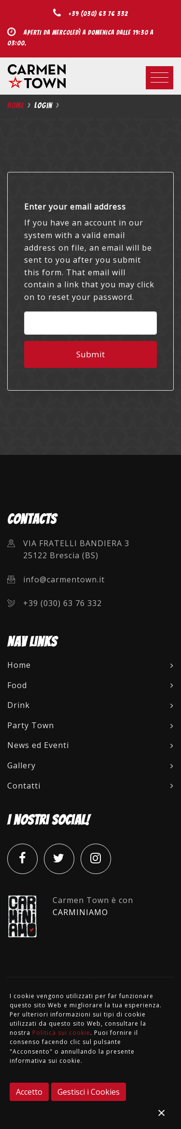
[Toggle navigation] (159, 77)
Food (90, 685)
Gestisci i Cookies (88, 1092)
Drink (90, 705)
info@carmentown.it (64, 579)
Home (15, 105)
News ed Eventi (90, 745)
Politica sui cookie (61, 1033)
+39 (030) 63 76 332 (98, 13)
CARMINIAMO (80, 912)
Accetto (29, 1092)
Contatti (90, 785)
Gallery (90, 765)
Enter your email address (75, 206)
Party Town (90, 725)
